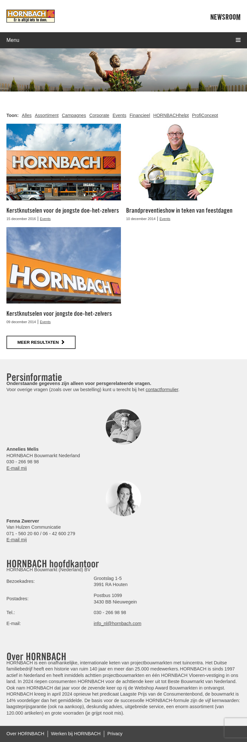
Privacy (115, 733)
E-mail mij (16, 468)
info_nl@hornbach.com (117, 623)
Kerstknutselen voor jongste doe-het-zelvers (59, 313)
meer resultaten (38, 342)
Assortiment (47, 115)
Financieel (140, 115)
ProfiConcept (205, 115)
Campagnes (74, 115)
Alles (27, 115)
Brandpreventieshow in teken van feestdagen (179, 210)
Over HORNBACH (25, 733)
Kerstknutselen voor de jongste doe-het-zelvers (62, 210)
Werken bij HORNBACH (76, 733)
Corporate (99, 115)
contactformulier (162, 389)
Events (119, 115)
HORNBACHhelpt (171, 115)
